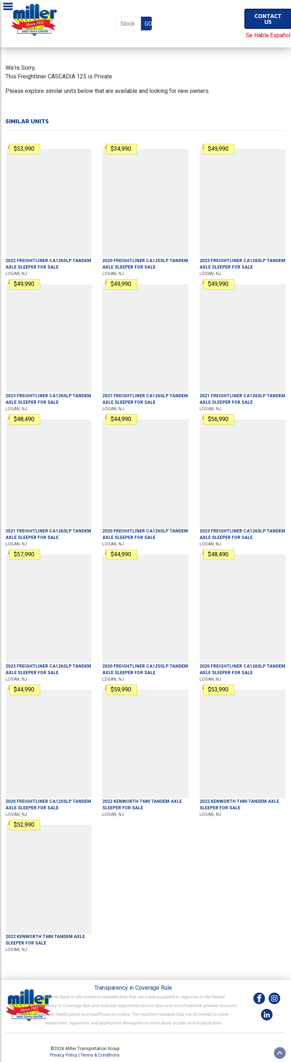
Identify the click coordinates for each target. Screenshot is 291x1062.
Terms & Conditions (100, 1055)
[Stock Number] (128, 23)
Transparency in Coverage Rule (133, 987)
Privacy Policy (63, 1055)
